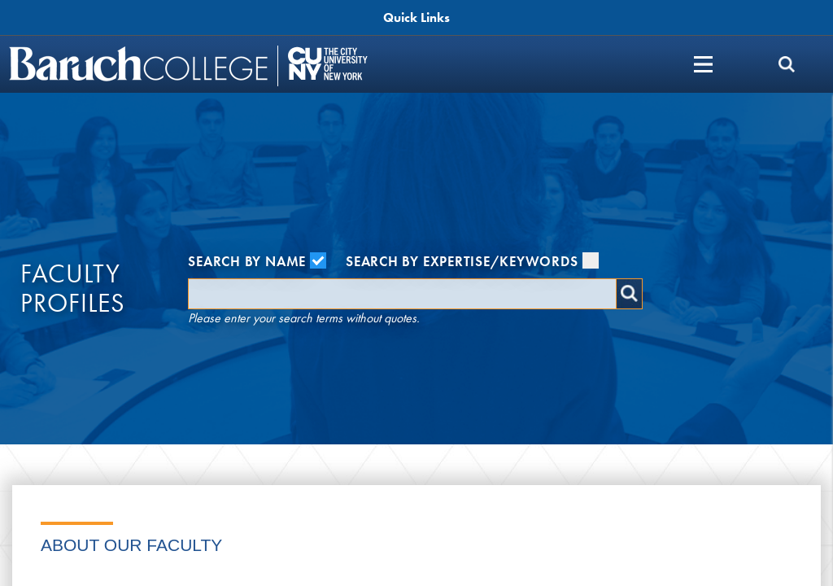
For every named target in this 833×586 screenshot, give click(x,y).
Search (629, 293)
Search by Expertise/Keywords (472, 261)
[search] (786, 64)
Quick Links (416, 17)
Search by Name (257, 261)
